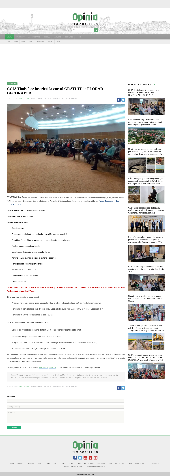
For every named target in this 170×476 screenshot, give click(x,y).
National (50, 42)
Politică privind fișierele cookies (73, 466)
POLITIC (79, 37)
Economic (47, 463)
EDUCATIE (69, 37)
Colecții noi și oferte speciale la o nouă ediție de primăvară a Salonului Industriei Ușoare (146, 298)
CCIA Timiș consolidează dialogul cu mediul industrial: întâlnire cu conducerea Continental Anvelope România (146, 210)
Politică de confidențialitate (95, 466)
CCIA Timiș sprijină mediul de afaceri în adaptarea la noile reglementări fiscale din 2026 (146, 269)
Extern (58, 42)
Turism (24, 42)
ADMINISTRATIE (34, 37)
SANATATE (57, 37)
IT (148, 463)
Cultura (16, 42)
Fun (143, 463)
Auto (116, 463)
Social (39, 463)
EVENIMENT (20, 37)
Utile (8, 42)
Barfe (92, 463)
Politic (55, 463)
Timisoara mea (40, 42)
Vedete (137, 463)
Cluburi (155, 463)
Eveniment (20, 463)
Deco (130, 463)
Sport (30, 42)
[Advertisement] (85, 61)
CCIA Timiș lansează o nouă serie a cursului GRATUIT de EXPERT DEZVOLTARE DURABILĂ (143, 92)
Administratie (30, 463)
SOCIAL (47, 37)
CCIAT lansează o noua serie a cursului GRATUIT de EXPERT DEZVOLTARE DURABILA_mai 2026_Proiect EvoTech (146, 357)
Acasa (9, 37)
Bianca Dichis (23, 98)
